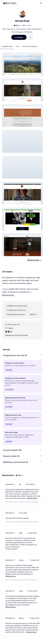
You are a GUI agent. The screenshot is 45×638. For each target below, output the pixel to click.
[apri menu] (40, 3)
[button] (22, 64)
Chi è (18, 46)
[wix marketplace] (9, 3)
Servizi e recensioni (29, 46)
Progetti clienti (7, 46)
